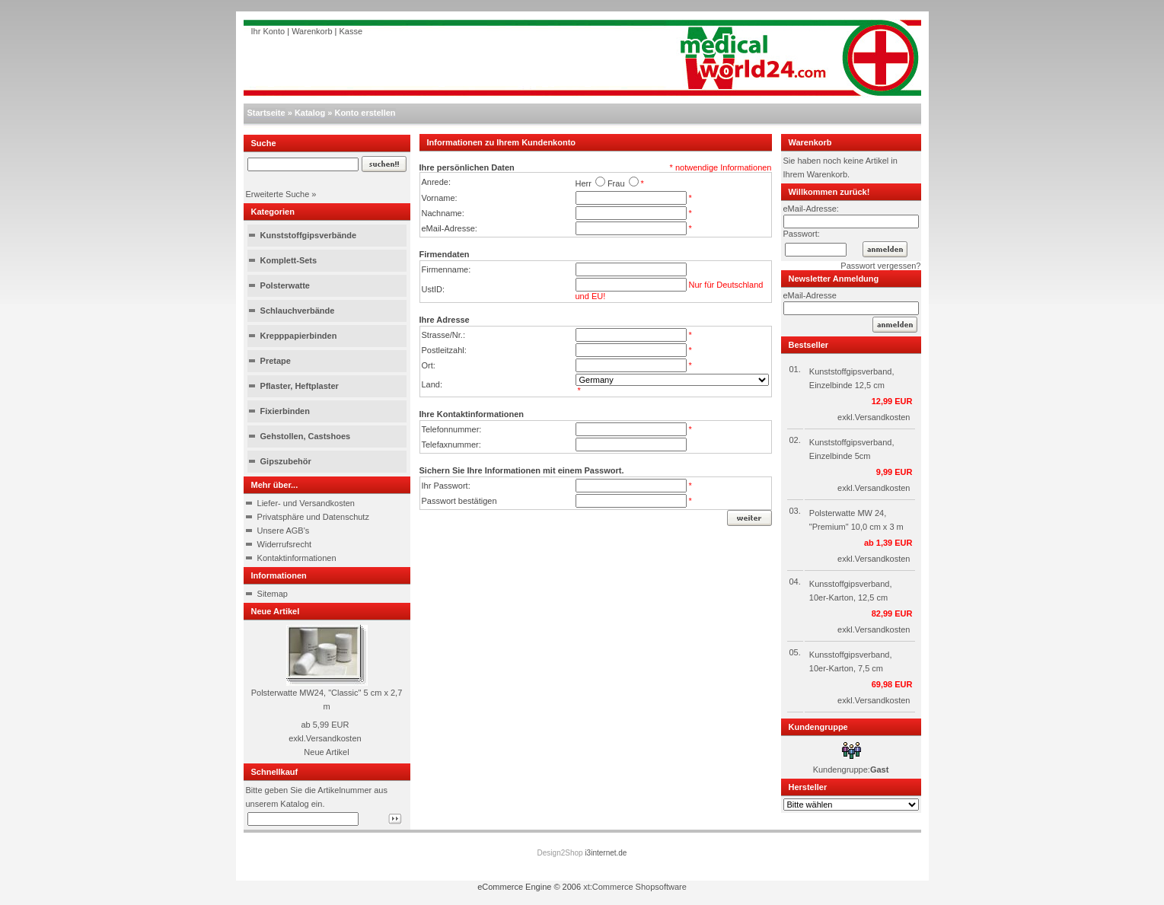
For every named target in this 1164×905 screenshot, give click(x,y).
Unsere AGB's (283, 530)
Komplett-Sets (288, 260)
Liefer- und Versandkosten (306, 503)
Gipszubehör (285, 461)
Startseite (266, 112)
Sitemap (272, 593)
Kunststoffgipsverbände (308, 235)
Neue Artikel (326, 752)
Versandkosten (334, 738)
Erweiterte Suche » (281, 194)
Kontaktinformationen (296, 557)
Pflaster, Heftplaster (299, 385)
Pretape (275, 360)
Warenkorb (312, 31)
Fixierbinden (285, 411)
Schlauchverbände (297, 310)
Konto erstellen (364, 112)
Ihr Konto (268, 31)
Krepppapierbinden (298, 335)
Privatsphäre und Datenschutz (313, 516)
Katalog (310, 112)
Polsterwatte (285, 285)
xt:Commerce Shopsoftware (635, 886)
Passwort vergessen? (880, 265)
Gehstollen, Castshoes (305, 436)
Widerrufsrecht (284, 544)
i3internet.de (606, 853)
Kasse (351, 31)
